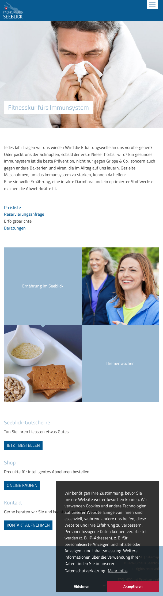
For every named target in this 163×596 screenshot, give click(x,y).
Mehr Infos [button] (117, 570)
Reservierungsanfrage (24, 214)
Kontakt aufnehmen (28, 525)
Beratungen (15, 228)
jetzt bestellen (23, 445)
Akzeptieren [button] (133, 586)
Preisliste (12, 207)
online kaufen (22, 485)
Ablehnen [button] (81, 586)
